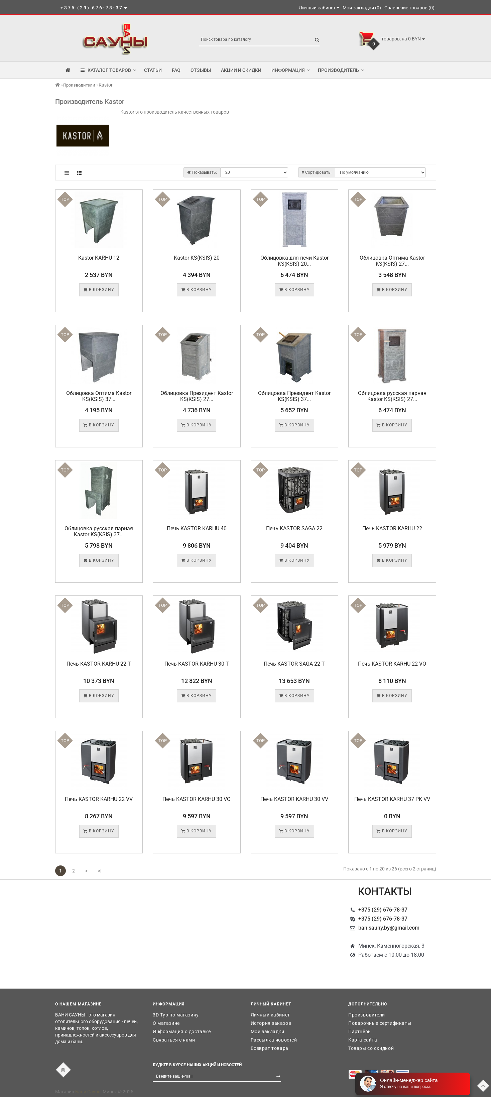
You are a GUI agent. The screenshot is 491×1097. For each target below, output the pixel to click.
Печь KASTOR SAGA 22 (294, 528)
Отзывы (201, 70)
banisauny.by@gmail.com (388, 928)
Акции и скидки (241, 70)
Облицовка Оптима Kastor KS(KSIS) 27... (392, 261)
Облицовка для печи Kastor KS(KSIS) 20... (294, 261)
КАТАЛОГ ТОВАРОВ (108, 70)
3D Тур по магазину (176, 1014)
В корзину (99, 289)
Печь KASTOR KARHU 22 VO (392, 664)
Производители (79, 85)
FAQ (176, 70)
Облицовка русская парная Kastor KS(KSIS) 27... (392, 396)
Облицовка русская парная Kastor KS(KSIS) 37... (99, 531)
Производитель (341, 70)
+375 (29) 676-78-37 (382, 910)
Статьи (153, 70)
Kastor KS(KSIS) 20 (197, 258)
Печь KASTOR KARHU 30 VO (196, 799)
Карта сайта (362, 1040)
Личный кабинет (270, 1014)
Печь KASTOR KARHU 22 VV (99, 799)
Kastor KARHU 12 (98, 258)
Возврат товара (269, 1048)
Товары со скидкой (371, 1048)
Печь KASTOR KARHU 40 (197, 528)
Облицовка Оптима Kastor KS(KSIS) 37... (98, 396)
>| (99, 870)
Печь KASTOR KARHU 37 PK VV (392, 799)
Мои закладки (267, 1031)
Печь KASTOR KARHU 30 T (196, 664)
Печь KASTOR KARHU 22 (392, 528)
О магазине (166, 1023)
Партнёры (360, 1031)
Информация (290, 70)
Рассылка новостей (274, 1040)
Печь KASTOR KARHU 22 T (99, 664)
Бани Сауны (88, 1091)
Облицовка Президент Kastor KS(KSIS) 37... (294, 396)
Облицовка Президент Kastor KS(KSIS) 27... (196, 396)
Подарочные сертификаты (379, 1023)
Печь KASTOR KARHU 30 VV (294, 799)
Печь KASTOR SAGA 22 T (294, 664)
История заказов (271, 1023)
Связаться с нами (174, 1040)
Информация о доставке (182, 1031)
